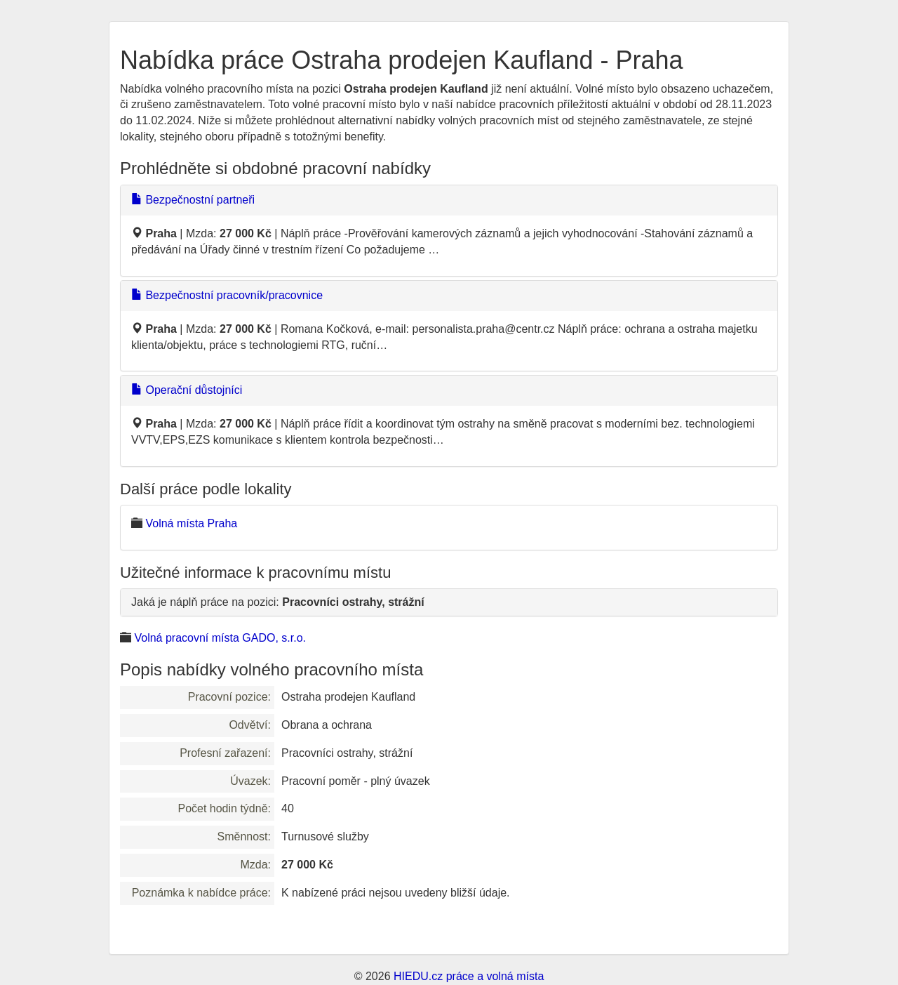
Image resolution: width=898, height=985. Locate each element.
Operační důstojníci (186, 390)
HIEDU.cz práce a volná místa (469, 976)
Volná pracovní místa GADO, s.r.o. (220, 638)
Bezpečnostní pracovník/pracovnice (227, 295)
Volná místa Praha (191, 523)
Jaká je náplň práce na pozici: (277, 602)
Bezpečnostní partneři (193, 200)
